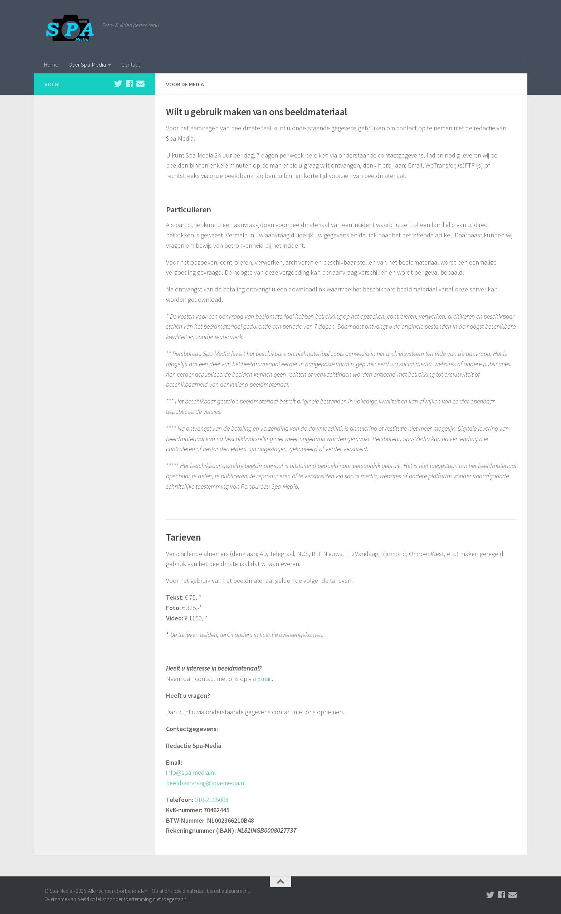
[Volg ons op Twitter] (118, 83)
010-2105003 (212, 799)
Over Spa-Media (87, 64)
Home (51, 64)
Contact (130, 64)
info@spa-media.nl (191, 772)
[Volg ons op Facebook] (129, 83)
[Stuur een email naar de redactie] (140, 83)
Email (264, 678)
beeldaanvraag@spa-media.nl (206, 783)
